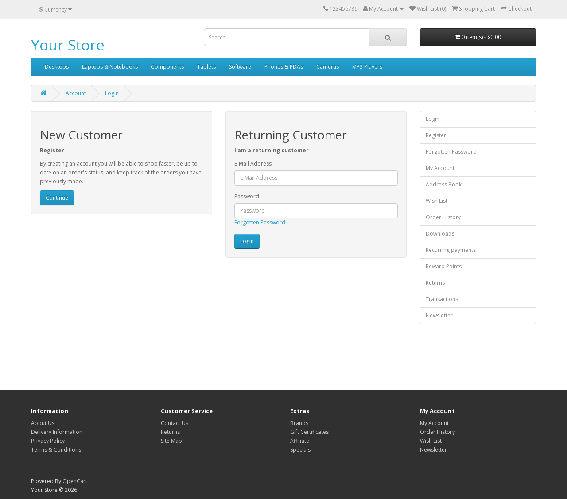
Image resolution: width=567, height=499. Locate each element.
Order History (443, 217)
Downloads (440, 233)
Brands (299, 423)
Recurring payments (451, 250)
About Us (42, 423)
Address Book (444, 184)
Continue (57, 197)
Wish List (436, 201)
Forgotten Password (259, 222)
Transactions (442, 299)
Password (246, 196)
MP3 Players (367, 66)
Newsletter (439, 315)
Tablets (206, 66)
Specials (300, 449)
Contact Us (174, 423)
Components (167, 66)
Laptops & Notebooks (110, 66)
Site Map (171, 441)
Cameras (327, 66)
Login (112, 93)
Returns (435, 282)
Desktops (57, 66)
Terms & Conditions (56, 449)
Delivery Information (56, 432)
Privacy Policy (48, 441)
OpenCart (74, 481)
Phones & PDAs (283, 66)
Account (76, 93)
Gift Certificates (309, 432)
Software (240, 66)
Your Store (68, 45)
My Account (440, 168)
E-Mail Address (253, 163)
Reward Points (444, 266)
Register (436, 135)
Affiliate (299, 441)
